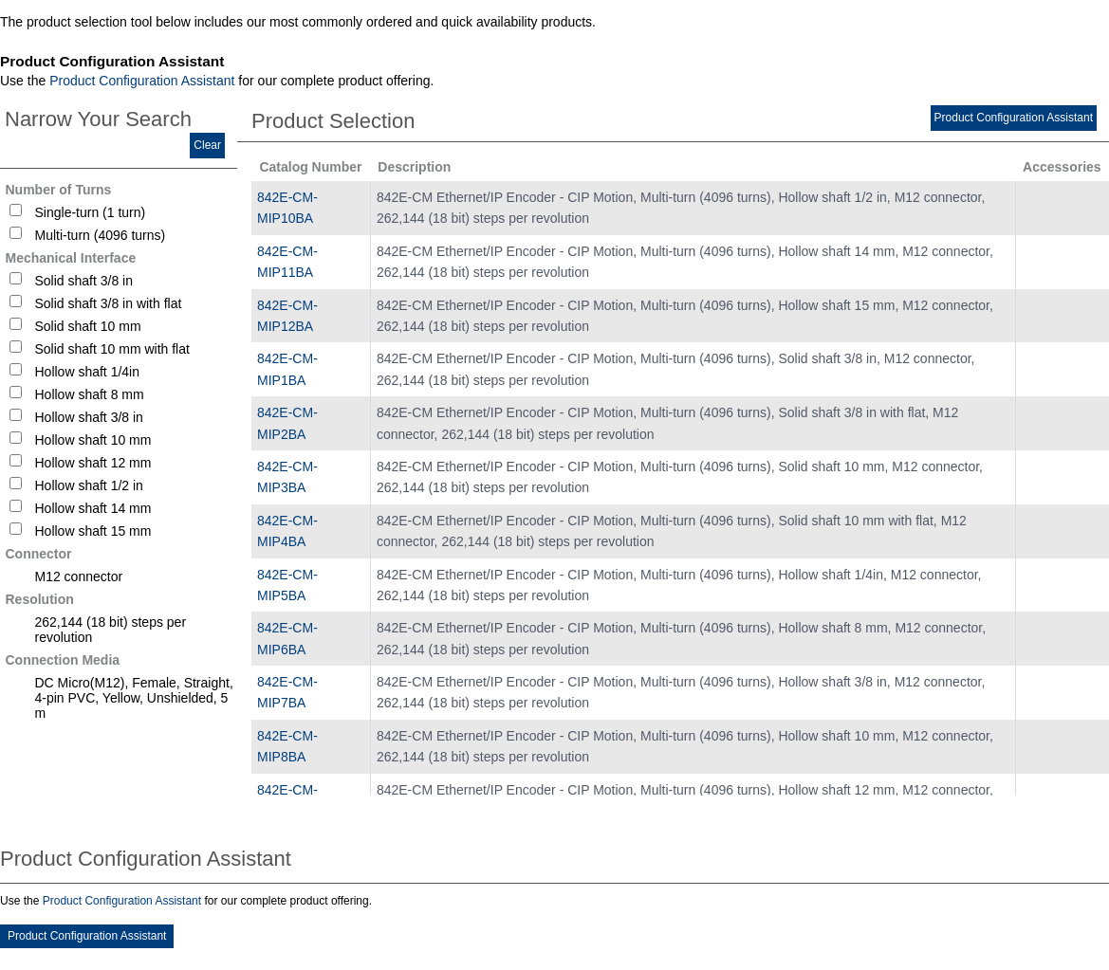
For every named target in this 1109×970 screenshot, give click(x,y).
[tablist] (554, 488)
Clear (207, 145)
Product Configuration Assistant (141, 80)
